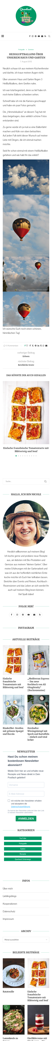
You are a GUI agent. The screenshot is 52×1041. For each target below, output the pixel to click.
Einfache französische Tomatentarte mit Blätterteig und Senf (13, 683)
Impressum (8, 918)
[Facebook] (29, 36)
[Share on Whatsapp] (43, 345)
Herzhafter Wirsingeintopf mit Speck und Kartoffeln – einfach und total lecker (38, 734)
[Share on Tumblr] (40, 345)
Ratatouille (8, 991)
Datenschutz (9, 911)
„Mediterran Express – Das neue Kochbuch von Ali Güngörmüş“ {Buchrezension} (38, 684)
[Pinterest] (35, 36)
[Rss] (45, 36)
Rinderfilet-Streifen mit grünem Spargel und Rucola (13, 731)
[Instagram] (32, 36)
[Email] (42, 36)
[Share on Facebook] (30, 345)
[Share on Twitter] (33, 345)
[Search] (49, 36)
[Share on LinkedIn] (38, 345)
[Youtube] (39, 36)
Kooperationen (10, 903)
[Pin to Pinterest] (35, 345)
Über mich (8, 888)
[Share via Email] (46, 345)
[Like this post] (27, 345)
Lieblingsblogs (10, 896)
